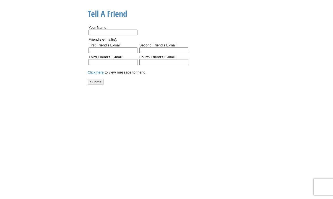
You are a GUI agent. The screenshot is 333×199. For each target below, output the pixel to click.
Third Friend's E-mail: (106, 57)
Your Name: (98, 27)
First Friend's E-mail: (105, 45)
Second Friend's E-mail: (158, 45)
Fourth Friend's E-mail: (157, 57)
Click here (96, 72)
